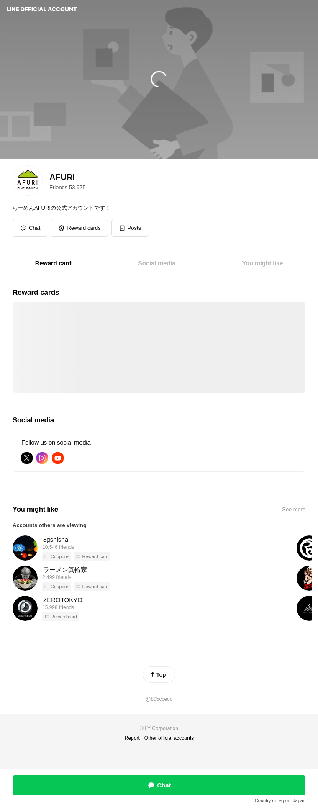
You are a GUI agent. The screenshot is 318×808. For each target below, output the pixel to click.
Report (132, 738)
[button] (79, 228)
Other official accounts (169, 738)
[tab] (53, 263)
